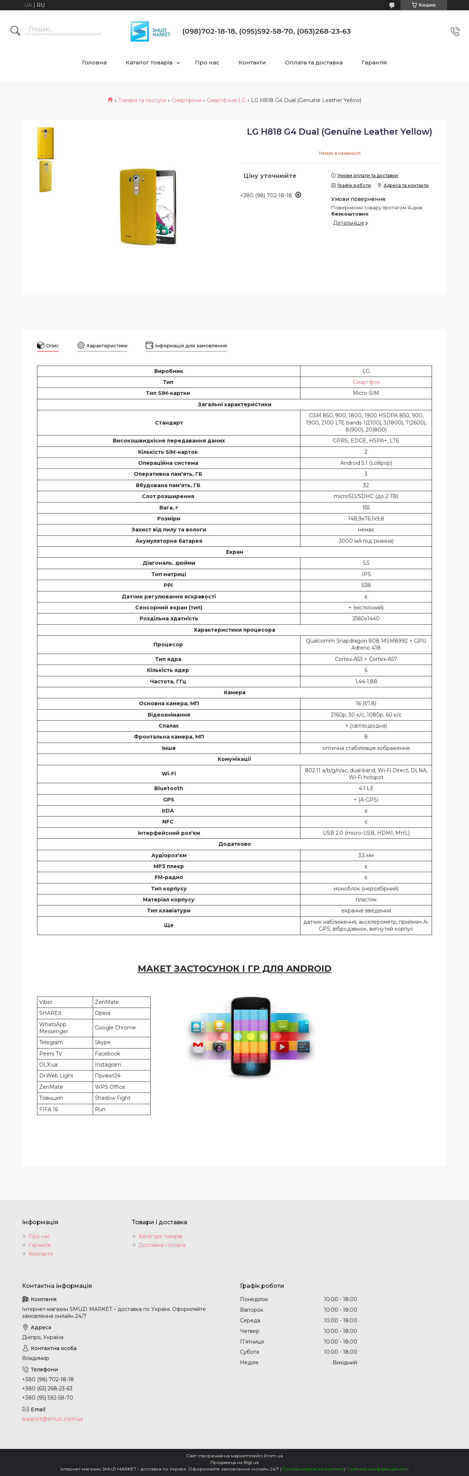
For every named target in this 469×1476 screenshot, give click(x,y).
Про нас (207, 62)
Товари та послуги (142, 100)
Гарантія (374, 62)
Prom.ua (273, 1455)
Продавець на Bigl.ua (234, 1462)
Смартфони (186, 100)
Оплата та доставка (314, 62)
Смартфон (366, 382)
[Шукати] (15, 31)
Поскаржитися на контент (312, 1469)
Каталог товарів (149, 62)
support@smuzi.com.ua (52, 1419)
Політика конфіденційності (377, 1469)
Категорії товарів (160, 1236)
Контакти (252, 62)
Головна (94, 62)
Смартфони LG (226, 100)
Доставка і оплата (162, 1245)
